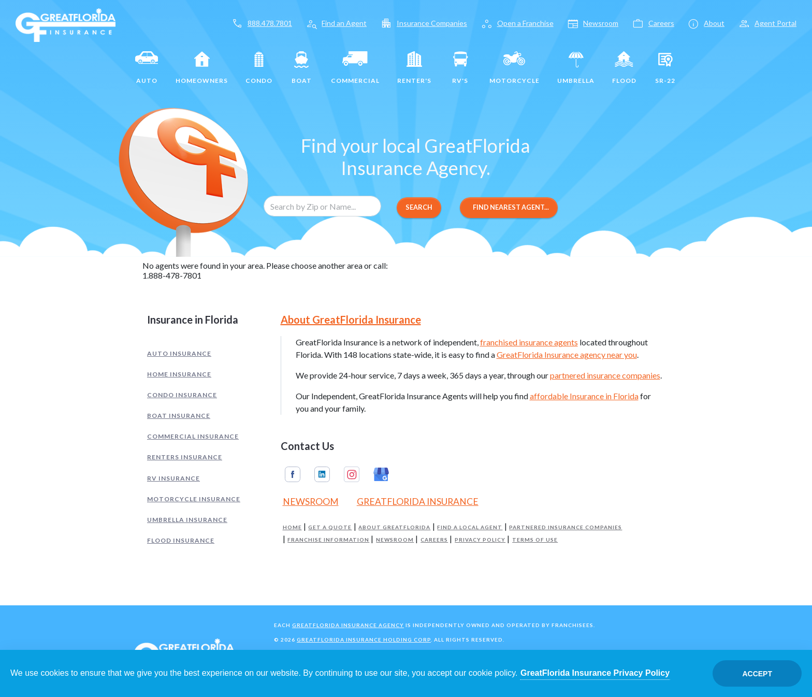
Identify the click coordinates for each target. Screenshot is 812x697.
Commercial (355, 65)
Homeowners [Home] (202, 65)
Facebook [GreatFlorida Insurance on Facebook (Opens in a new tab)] (292, 474)
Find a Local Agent (469, 527)
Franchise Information (328, 540)
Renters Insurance (184, 457)
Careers (434, 540)
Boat (302, 65)
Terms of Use (535, 540)
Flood (624, 65)
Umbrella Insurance (187, 520)
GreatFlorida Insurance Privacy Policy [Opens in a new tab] (595, 673)
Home (292, 527)
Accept (757, 674)
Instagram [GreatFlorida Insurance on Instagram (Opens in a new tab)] (351, 474)
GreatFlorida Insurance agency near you (567, 354)
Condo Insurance (182, 395)
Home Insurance (179, 374)
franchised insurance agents (529, 342)
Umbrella (575, 65)
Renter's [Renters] (414, 65)
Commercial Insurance (193, 436)
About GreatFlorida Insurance (351, 319)
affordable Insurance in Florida (584, 396)
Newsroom (395, 540)
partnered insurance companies (605, 375)
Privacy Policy (480, 540)
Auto (146, 65)
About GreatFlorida (394, 527)
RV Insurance (173, 478)
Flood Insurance (180, 540)
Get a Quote (330, 527)
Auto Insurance (179, 353)
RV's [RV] (460, 65)
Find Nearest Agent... (509, 207)
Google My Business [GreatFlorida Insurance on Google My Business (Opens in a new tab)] (381, 474)
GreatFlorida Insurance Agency (348, 625)
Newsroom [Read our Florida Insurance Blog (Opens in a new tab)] (311, 501)
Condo (258, 65)
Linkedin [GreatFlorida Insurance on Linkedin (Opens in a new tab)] (322, 474)
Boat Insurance (178, 415)
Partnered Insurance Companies (565, 527)
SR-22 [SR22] (665, 65)
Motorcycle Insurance (193, 499)
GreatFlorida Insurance (418, 501)
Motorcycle (514, 65)
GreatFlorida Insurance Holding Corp (364, 639)
